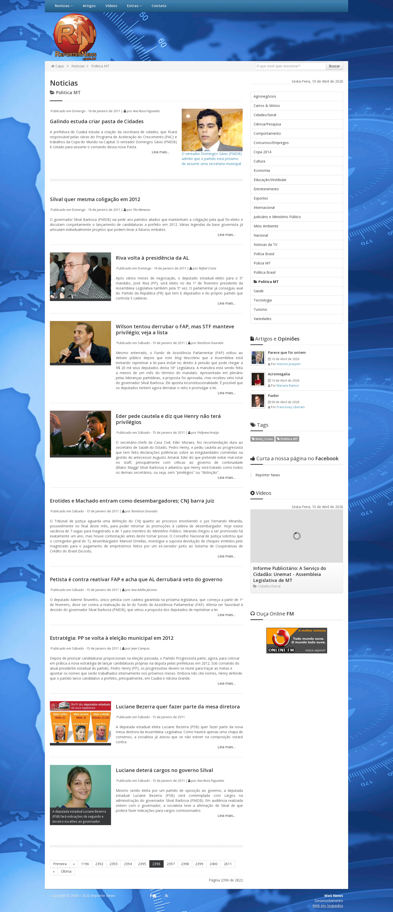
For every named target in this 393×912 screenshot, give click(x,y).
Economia (262, 170)
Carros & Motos (267, 105)
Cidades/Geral (265, 114)
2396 (156, 863)
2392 (99, 863)
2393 (114, 863)
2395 (142, 863)
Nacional (261, 235)
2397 (171, 863)
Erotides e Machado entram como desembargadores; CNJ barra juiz (132, 500)
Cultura (259, 161)
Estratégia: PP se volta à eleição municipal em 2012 (111, 638)
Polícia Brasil (264, 253)
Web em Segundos (328, 905)
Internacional (264, 207)
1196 (85, 863)
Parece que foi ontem (287, 352)
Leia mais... (160, 151)
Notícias (64, 5)
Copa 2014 (262, 151)
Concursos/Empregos (271, 142)
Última (66, 871)
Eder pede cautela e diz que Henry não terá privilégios (168, 419)
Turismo (260, 309)
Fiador (273, 395)
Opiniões (275, 338)
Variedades (262, 318)
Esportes (261, 198)
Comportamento (267, 133)
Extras (134, 5)
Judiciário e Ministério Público (277, 216)
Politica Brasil (264, 272)
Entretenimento (266, 189)
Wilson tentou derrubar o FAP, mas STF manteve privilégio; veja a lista (175, 329)
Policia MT (262, 263)
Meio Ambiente (266, 226)
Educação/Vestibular (270, 179)
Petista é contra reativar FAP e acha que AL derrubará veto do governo (136, 579)
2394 (128, 863)
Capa (57, 66)
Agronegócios (265, 96)
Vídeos (111, 5)
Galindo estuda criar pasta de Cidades (97, 121)
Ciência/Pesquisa (267, 124)
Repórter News (267, 475)
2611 (228, 863)
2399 (199, 863)
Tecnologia (263, 300)
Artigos (89, 5)
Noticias (78, 66)
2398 (185, 863)
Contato (159, 5)
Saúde (259, 290)
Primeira (60, 863)
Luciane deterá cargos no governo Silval (164, 770)
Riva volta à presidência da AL (152, 257)
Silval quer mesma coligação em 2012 (95, 199)
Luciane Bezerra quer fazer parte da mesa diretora (178, 706)
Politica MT (100, 66)
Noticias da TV (265, 244)
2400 (214, 863)
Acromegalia (279, 374)
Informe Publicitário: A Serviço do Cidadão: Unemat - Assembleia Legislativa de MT (289, 574)
